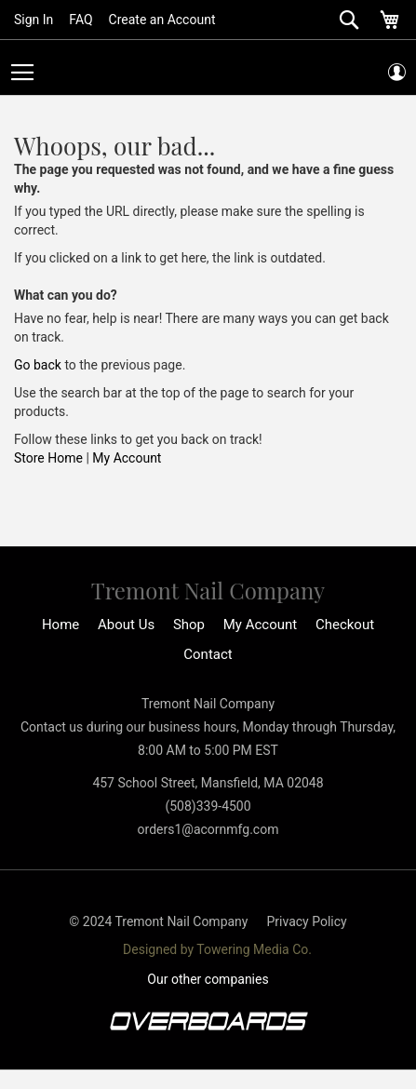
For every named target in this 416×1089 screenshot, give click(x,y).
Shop (189, 624)
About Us (126, 624)
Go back (37, 364)
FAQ (80, 19)
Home (60, 624)
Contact (207, 654)
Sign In (33, 19)
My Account (126, 457)
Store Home (48, 457)
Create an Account (162, 19)
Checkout (344, 624)
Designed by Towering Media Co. (217, 949)
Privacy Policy (306, 921)
